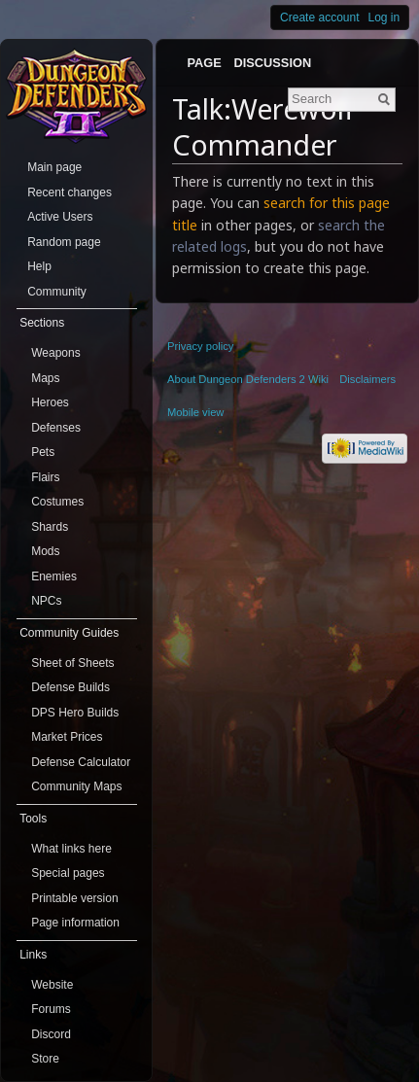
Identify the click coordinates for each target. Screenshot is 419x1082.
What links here (71, 848)
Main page (54, 167)
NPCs (46, 601)
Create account (319, 17)
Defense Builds (70, 687)
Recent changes (69, 192)
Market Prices (66, 737)
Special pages (67, 873)
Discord (51, 1034)
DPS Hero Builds (75, 712)
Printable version (74, 898)
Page (204, 62)
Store (45, 1058)
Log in (384, 17)
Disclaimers (367, 379)
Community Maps (76, 786)
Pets (42, 452)
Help (39, 266)
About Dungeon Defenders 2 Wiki (248, 379)
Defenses (56, 428)
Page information (75, 922)
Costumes (57, 501)
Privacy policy (200, 346)
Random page (63, 242)
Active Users (59, 217)
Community (57, 291)
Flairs (45, 477)
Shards (49, 527)
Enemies (54, 576)
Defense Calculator (80, 762)
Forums (51, 1009)
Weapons (55, 353)
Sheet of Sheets (72, 663)
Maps (45, 378)
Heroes (50, 402)
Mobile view (195, 412)
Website (52, 985)
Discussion (273, 62)
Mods (45, 551)
